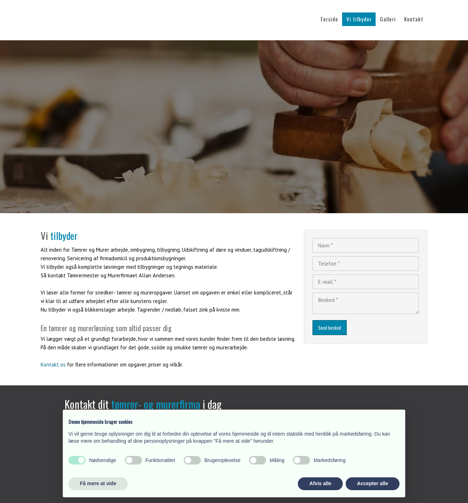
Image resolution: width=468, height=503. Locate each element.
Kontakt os (53, 364)
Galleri (388, 19)
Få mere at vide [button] (98, 483)
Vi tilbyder (359, 19)
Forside (329, 19)
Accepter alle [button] (372, 483)
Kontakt (413, 19)
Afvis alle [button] (320, 483)
